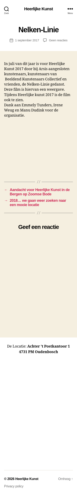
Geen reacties (58, 40)
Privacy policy (13, 486)
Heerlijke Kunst (38, 9)
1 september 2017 (27, 40)
